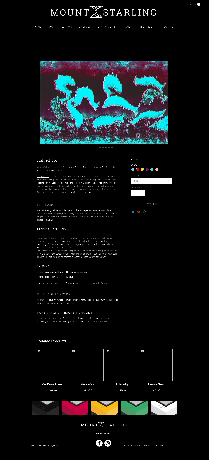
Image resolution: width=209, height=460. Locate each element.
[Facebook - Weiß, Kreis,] (99, 443)
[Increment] (142, 193)
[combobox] (151, 181)
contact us (48, 220)
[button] (195, 4)
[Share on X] (150, 212)
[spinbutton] (138, 193)
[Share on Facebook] (133, 212)
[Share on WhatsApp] (144, 212)
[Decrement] (133, 193)
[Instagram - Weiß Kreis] (107, 443)
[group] (105, 370)
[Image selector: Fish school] (97, 147)
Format (135, 175)
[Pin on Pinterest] (138, 212)
